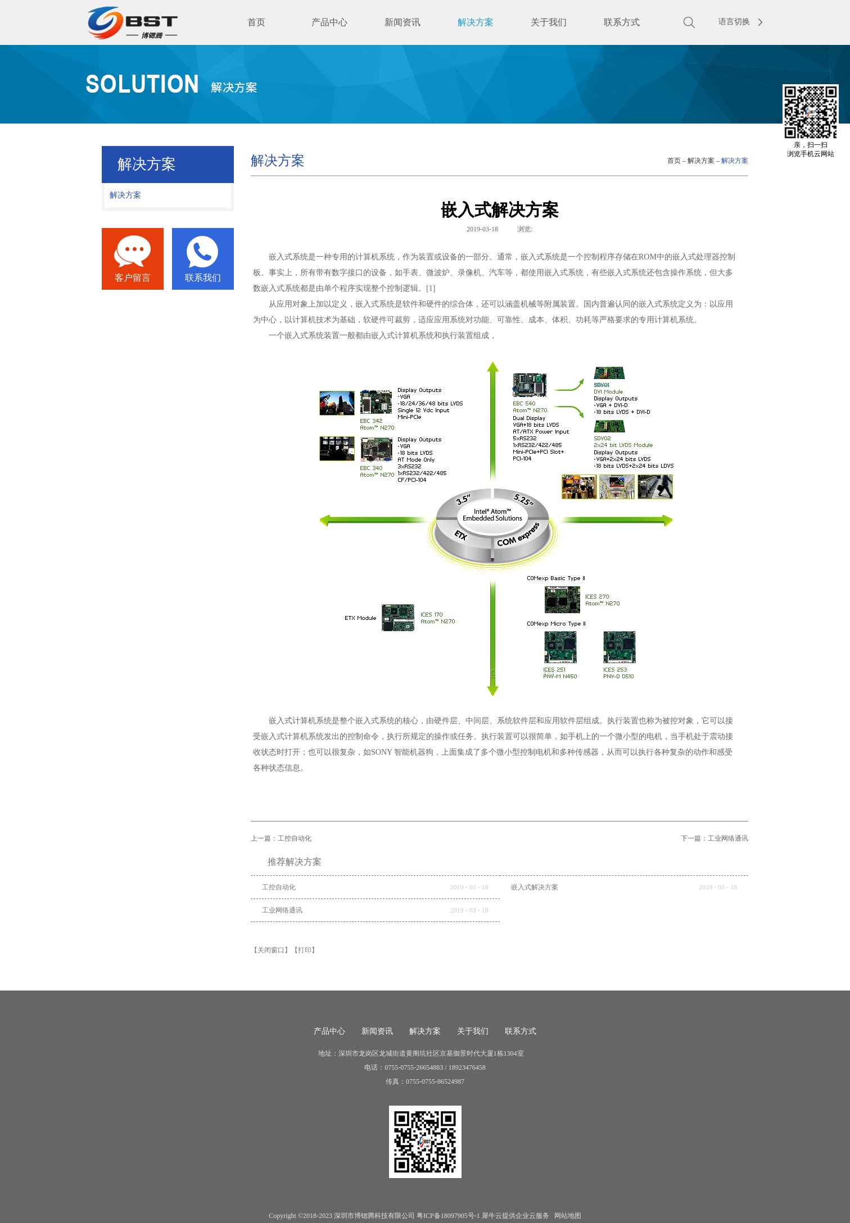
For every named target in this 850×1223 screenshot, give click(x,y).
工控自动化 (279, 887)
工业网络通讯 (282, 910)
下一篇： (714, 838)
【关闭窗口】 (271, 950)
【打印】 (304, 950)
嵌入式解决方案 (534, 887)
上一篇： (281, 838)
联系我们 (203, 277)
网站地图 (566, 1216)
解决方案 (701, 161)
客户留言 (133, 277)
